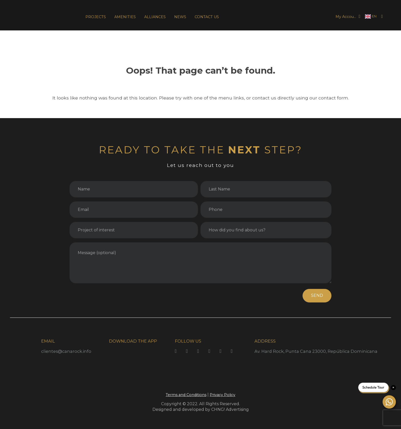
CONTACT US (207, 17)
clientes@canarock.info (66, 351)
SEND (317, 295)
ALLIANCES (155, 17)
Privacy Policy (222, 394)
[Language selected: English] (370, 16)
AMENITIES (125, 17)
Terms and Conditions (186, 394)
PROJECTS (95, 17)
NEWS (180, 17)
